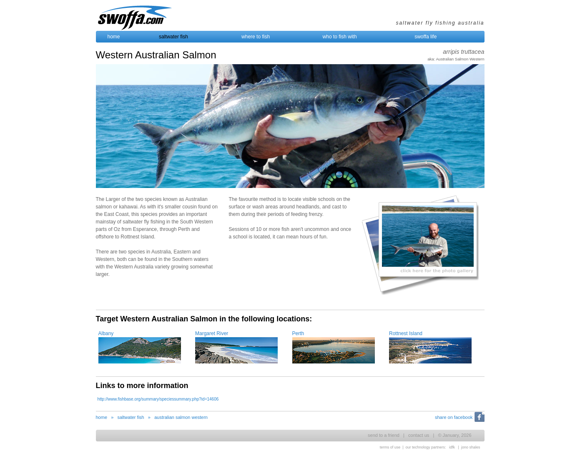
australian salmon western (181, 417)
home (114, 37)
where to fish (255, 37)
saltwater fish (173, 37)
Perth (298, 333)
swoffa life (425, 37)
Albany (106, 333)
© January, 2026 (454, 435)
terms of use (390, 447)
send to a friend (383, 435)
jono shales (470, 447)
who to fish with (340, 37)
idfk (452, 447)
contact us (418, 435)
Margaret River (211, 333)
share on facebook (454, 417)
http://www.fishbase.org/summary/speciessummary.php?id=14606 (158, 399)
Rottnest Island (405, 333)
